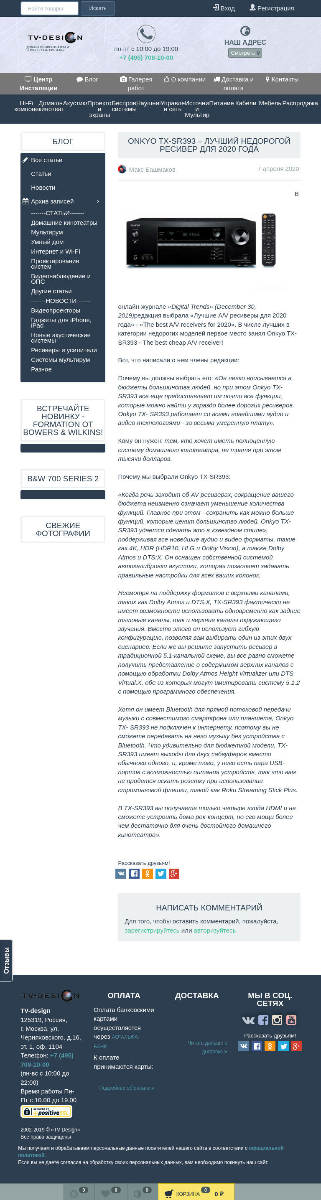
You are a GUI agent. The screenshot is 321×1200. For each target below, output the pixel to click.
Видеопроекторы (55, 310)
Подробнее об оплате (126, 1088)
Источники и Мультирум (197, 108)
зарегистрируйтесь (152, 930)
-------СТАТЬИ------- (57, 212)
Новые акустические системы (61, 337)
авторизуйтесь (215, 930)
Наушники (148, 103)
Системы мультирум (60, 359)
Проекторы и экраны (99, 108)
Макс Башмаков (152, 169)
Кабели (245, 103)
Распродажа (294, 103)
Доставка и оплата (234, 84)
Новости (43, 187)
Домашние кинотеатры (51, 105)
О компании (185, 79)
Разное (41, 369)
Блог (87, 79)
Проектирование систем (55, 263)
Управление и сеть (172, 105)
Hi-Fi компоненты (26, 105)
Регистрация (271, 8)
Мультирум (47, 232)
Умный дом (47, 241)
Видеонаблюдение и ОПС (61, 278)
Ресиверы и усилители (64, 349)
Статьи (41, 173)
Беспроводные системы (124, 105)
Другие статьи (51, 291)
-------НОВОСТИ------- (61, 300)
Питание (221, 103)
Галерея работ (136, 84)
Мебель (270, 103)
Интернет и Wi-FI (55, 251)
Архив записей (48, 202)
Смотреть (245, 53)
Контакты (282, 79)
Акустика (75, 103)
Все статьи (42, 160)
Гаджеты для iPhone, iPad (61, 322)
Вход (224, 8)
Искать (98, 8)
